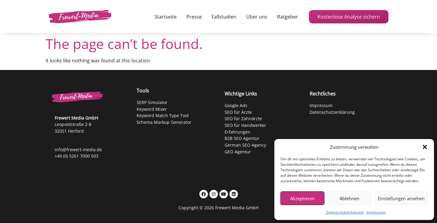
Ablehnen (349, 198)
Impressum (376, 212)
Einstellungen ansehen (401, 198)
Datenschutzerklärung (345, 212)
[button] (425, 147)
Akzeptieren (302, 198)
